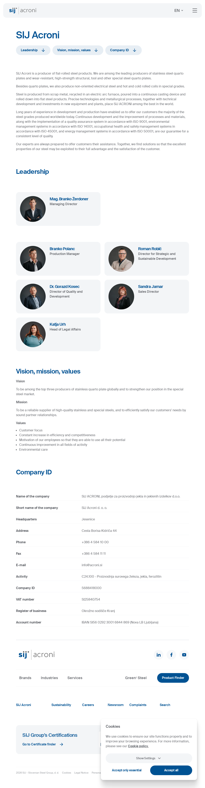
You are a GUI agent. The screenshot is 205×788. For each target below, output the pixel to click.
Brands (25, 677)
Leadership (33, 50)
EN (179, 10)
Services (74, 677)
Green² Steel (136, 677)
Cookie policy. (138, 746)
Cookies (66, 772)
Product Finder (173, 678)
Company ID (123, 50)
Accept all (171, 770)
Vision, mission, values (77, 50)
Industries (49, 677)
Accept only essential (127, 770)
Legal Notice (81, 772)
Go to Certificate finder (43, 744)
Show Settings (149, 758)
